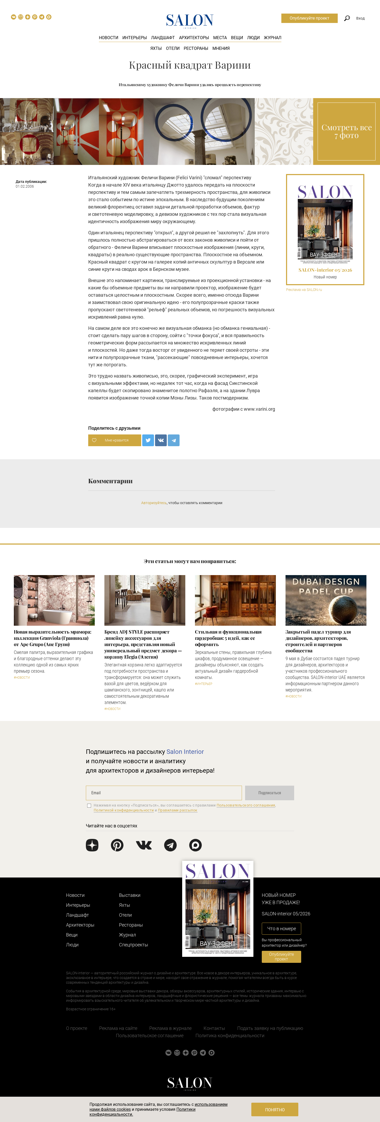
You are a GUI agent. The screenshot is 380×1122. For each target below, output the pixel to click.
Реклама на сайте (118, 1028)
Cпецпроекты (133, 944)
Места (220, 37)
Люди (253, 37)
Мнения (221, 48)
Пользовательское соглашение (149, 1035)
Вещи (237, 37)
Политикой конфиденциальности (124, 810)
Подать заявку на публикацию (270, 1028)
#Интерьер (203, 683)
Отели (173, 48)
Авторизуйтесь (154, 503)
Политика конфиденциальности (229, 1035)
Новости (108, 37)
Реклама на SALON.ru (304, 290)
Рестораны (196, 48)
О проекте (76, 1028)
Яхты (156, 48)
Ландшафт (163, 37)
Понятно (275, 1109)
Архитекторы (194, 37)
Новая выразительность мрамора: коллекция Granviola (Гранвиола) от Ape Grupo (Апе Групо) (52, 638)
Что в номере (281, 928)
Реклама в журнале (170, 1028)
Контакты (214, 1028)
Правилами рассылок (178, 810)
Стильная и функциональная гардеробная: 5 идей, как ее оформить (228, 638)
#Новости (22, 677)
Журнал (272, 37)
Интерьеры (134, 37)
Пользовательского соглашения (246, 805)
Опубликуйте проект (309, 18)
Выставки (129, 895)
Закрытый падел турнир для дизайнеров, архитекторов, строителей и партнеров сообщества (318, 641)
